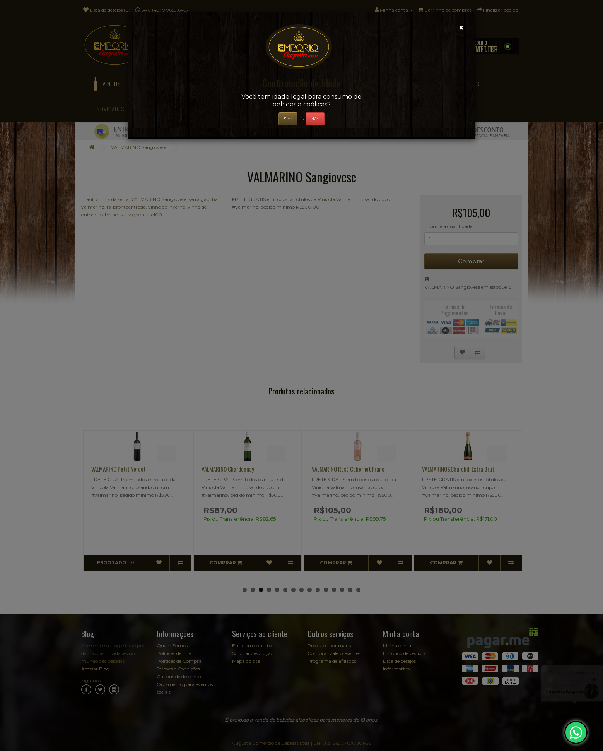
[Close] (461, 28)
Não (315, 119)
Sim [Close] (288, 119)
